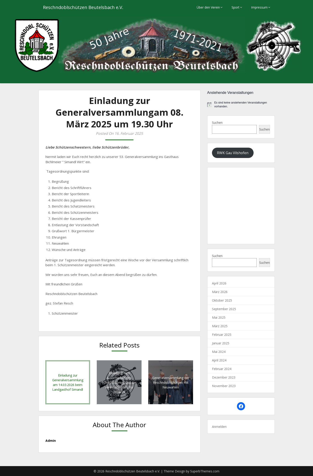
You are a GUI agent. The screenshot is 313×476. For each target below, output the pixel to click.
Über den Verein (208, 7)
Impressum (259, 7)
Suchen (217, 122)
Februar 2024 (221, 369)
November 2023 (224, 386)
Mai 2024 (218, 352)
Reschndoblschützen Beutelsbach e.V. (83, 7)
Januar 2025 (220, 343)
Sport (235, 7)
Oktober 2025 (222, 300)
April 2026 (219, 283)
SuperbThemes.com (204, 471)
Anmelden (219, 426)
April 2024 (219, 360)
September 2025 (224, 309)
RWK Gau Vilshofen (232, 152)
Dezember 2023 (223, 377)
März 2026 (219, 292)
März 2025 (219, 326)
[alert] (241, 104)
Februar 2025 (221, 334)
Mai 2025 (218, 317)
